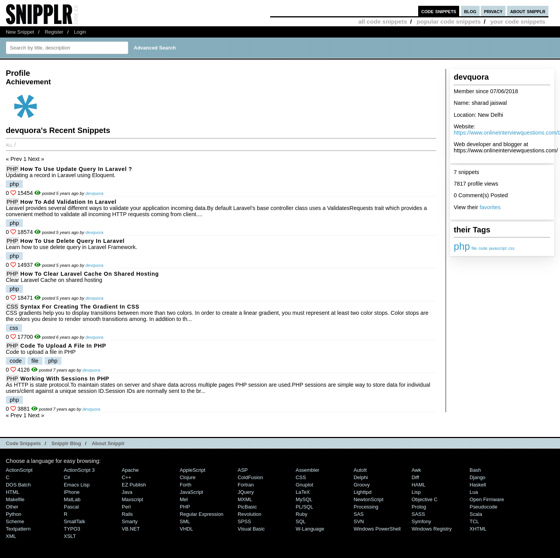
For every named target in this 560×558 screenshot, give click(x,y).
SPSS (244, 521)
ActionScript (19, 470)
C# (67, 477)
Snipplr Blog (66, 443)
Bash (475, 470)
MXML (245, 499)
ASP (243, 470)
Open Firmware (487, 499)
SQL (301, 521)
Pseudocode (483, 507)
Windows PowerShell (377, 529)
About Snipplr (108, 443)
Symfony (421, 521)
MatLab (72, 499)
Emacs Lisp (77, 485)
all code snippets (382, 21)
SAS (359, 514)
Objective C (424, 499)
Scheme (15, 521)
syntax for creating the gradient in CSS (80, 307)
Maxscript (132, 499)
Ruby (301, 514)
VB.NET (131, 529)
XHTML (478, 529)
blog (470, 11)
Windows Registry (432, 529)
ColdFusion (250, 477)
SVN (359, 521)
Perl (126, 507)
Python (13, 514)
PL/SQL (304, 507)
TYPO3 (72, 529)
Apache (130, 470)
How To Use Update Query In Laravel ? (76, 169)
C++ (126, 477)
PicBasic (247, 507)
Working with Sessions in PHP (64, 378)
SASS (418, 514)
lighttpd (362, 492)
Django (477, 477)
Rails (127, 514)
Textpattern (18, 529)
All (9, 145)
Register (54, 32)
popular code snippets (449, 21)
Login (80, 32)
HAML (419, 485)
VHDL (186, 529)
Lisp (416, 492)
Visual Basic (251, 529)
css (511, 248)
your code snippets (517, 21)
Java (127, 492)
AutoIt (360, 470)
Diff (415, 477)
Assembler (307, 470)
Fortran (246, 485)
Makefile (15, 499)
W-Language (310, 529)
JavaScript (191, 492)
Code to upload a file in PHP (63, 346)
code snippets (438, 11)
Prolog (419, 507)
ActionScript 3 (79, 470)
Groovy (362, 485)
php (462, 246)
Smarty (130, 521)
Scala (476, 514)
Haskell (478, 485)
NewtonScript (368, 499)
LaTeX (303, 492)
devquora (94, 193)
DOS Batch (18, 485)
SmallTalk (74, 521)
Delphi (361, 477)
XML (11, 536)
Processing (366, 507)
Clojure (188, 477)
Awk (416, 470)
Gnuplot (304, 485)
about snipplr (527, 11)
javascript (498, 248)
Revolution (249, 514)
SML (185, 521)
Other (12, 507)
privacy (493, 11)
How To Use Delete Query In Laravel (72, 241)
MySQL (304, 499)
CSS (12, 307)
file (474, 248)
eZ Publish (134, 485)
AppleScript (192, 470)
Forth (185, 485)
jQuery (246, 492)
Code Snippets (23, 443)
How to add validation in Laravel (68, 202)
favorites (490, 207)
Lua (474, 492)
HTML (12, 492)
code (482, 248)
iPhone (72, 492)
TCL (474, 521)
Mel (184, 499)
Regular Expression (201, 514)
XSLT (70, 536)
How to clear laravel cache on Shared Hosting (89, 274)
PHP (12, 169)
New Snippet (20, 32)
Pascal (71, 507)
